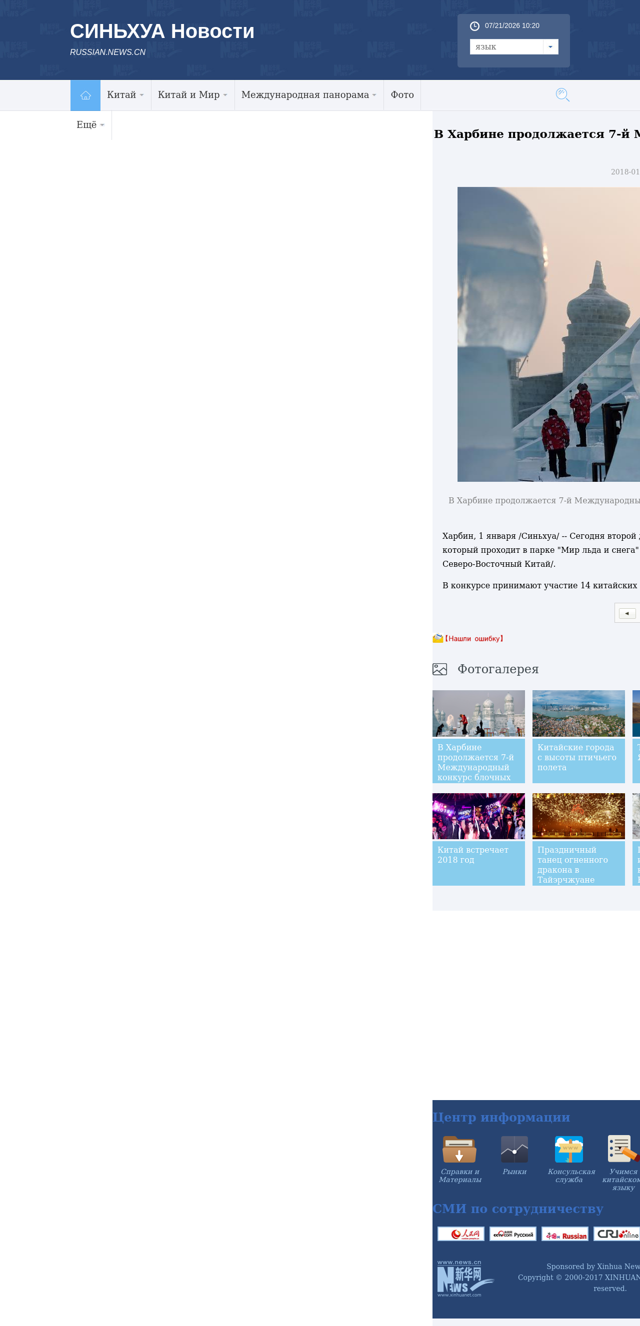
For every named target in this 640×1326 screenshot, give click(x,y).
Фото (402, 94)
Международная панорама (310, 94)
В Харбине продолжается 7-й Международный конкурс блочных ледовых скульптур (478, 767)
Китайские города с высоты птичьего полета (577, 757)
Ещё (90, 124)
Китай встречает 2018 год (473, 855)
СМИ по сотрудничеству (518, 1209)
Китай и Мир (193, 94)
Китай (125, 94)
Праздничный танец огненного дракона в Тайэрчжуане (573, 865)
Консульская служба (571, 1176)
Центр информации (501, 1117)
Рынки (514, 1172)
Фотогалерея (498, 669)
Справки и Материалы (459, 1176)
